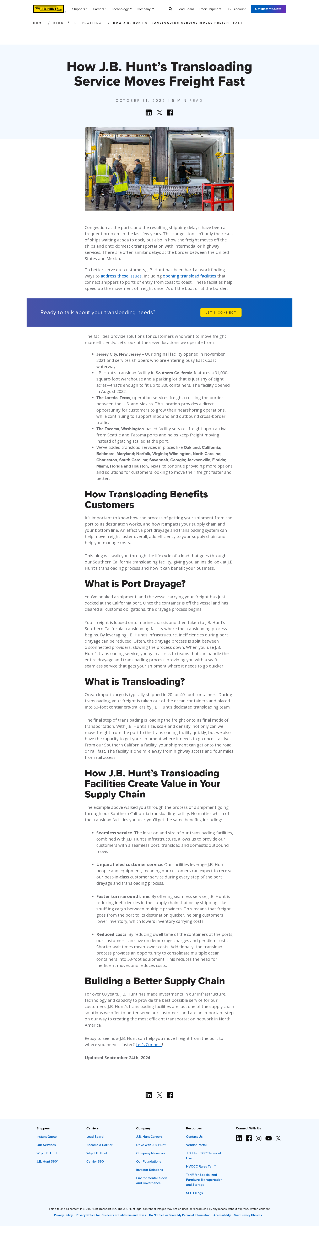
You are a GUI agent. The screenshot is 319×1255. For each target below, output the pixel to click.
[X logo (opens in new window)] (278, 1136)
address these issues (121, 276)
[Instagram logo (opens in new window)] (258, 1136)
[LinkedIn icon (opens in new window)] (239, 1136)
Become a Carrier (99, 1144)
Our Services (46, 1144)
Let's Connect (149, 1044)
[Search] (170, 9)
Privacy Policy (63, 1215)
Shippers (80, 9)
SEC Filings (194, 1193)
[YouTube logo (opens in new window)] (268, 1136)
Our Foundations (148, 1161)
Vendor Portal (196, 1144)
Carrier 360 (95, 1161)
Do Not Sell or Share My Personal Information (179, 1215)
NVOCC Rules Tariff (201, 1166)
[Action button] (148, 112)
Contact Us (194, 1136)
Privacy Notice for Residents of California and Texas (111, 1215)
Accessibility (222, 1215)
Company (145, 9)
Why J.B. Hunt (47, 1153)
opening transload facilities (189, 276)
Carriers (100, 9)
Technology (122, 9)
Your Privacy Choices (248, 1215)
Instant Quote (47, 1136)
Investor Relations (149, 1169)
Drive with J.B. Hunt (151, 1144)
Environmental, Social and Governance (152, 1180)
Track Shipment (210, 9)
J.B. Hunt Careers (149, 1136)
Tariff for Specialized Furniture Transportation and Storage (204, 1179)
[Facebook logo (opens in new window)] (249, 1136)
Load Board (186, 9)
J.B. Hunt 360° (47, 1161)
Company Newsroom (151, 1153)
